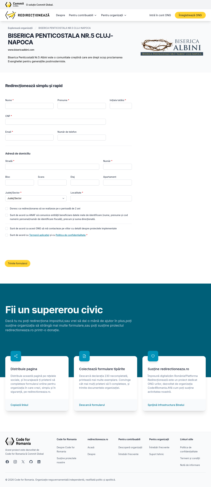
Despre (60, 15)
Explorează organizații (20, 28)
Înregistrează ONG (190, 15)
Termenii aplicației (39, 235)
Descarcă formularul (92, 405)
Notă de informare (190, 465)
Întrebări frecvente (128, 454)
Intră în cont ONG (160, 15)
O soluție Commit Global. (39, 4)
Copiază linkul (19, 405)
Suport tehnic (156, 454)
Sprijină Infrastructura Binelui (166, 405)
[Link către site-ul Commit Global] (15, 4)
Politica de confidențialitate (71, 235)
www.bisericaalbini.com (21, 49)
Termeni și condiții (190, 458)
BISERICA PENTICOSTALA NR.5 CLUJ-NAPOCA (65, 28)
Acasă (91, 447)
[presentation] (30, 248)
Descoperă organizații (130, 447)
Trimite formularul (17, 263)
